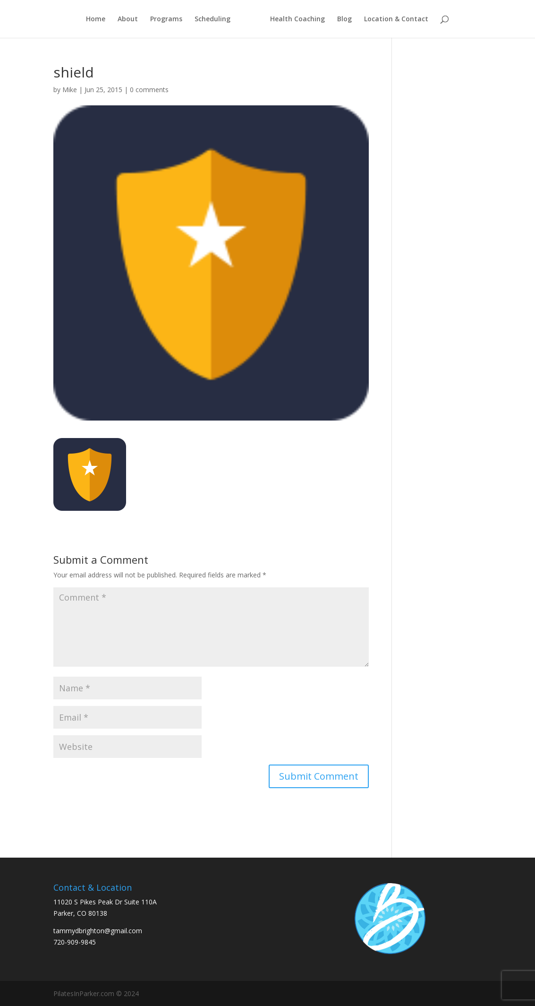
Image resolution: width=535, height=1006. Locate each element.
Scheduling (212, 19)
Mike (69, 89)
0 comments (149, 89)
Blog (344, 19)
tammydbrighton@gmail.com (97, 930)
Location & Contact (396, 19)
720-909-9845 (74, 941)
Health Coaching (297, 19)
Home (95, 19)
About (128, 19)
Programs (166, 19)
